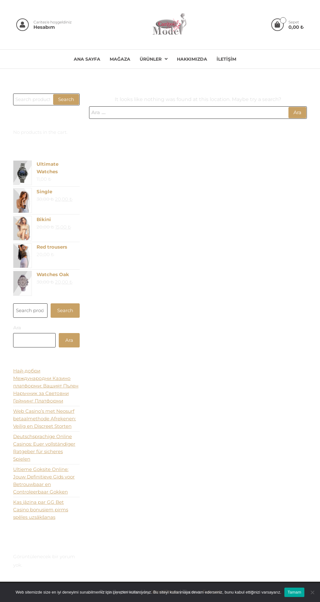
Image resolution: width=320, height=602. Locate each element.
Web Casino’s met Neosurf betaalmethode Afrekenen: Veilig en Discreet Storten (44, 418)
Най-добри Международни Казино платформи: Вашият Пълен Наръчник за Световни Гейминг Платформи (45, 386)
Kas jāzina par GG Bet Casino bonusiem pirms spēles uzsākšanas (40, 509)
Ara (17, 328)
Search (66, 99)
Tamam (294, 592)
